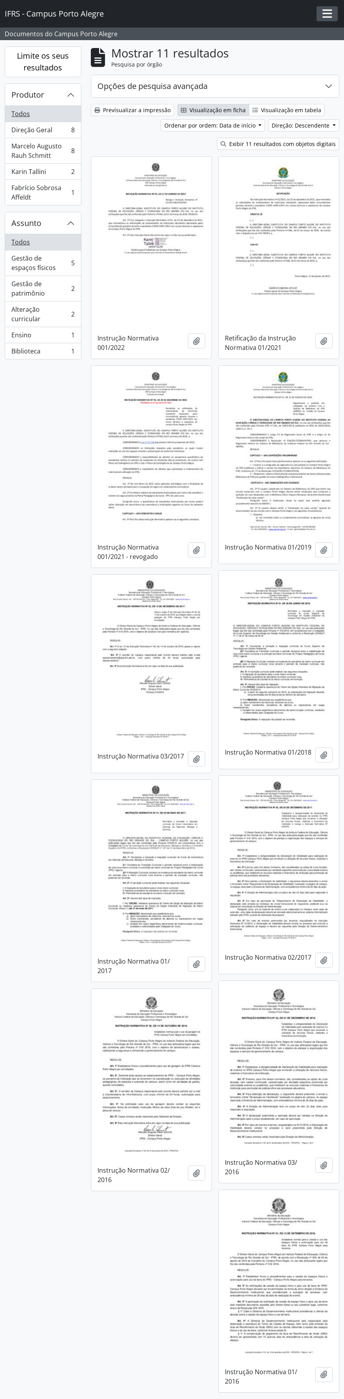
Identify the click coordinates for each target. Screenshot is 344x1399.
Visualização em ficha (213, 110)
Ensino (43, 336)
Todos (20, 113)
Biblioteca (43, 352)
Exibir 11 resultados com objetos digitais (278, 144)
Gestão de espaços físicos (43, 263)
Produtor (27, 94)
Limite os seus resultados (43, 61)
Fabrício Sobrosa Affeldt (43, 192)
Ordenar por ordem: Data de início (210, 125)
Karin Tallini (43, 173)
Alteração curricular (43, 314)
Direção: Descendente (301, 125)
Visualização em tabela (286, 110)
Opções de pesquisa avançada (152, 86)
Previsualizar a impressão (132, 110)
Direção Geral (43, 131)
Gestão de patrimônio (43, 288)
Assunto (26, 223)
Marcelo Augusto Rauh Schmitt (43, 151)
